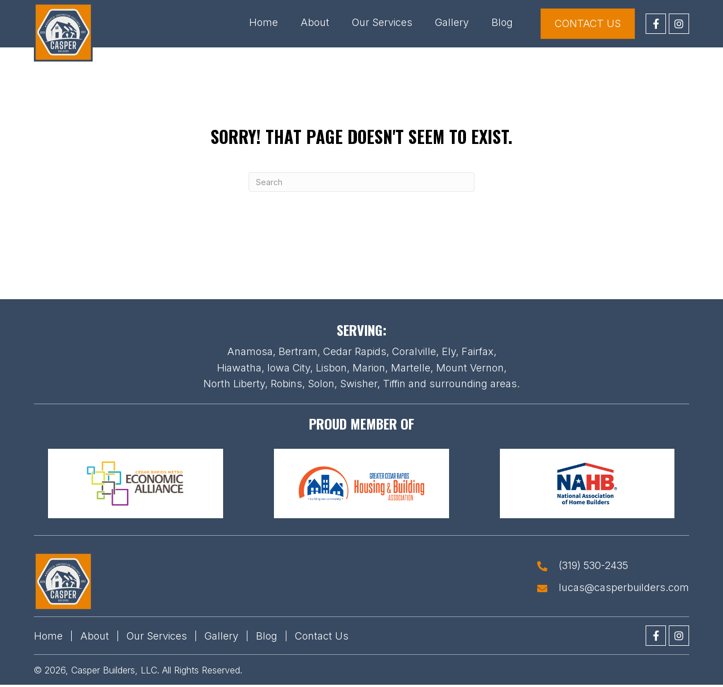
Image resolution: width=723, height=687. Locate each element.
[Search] (361, 182)
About (94, 636)
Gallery (221, 636)
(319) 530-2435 (593, 566)
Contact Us (322, 636)
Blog (266, 636)
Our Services (157, 636)
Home (48, 636)
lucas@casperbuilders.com (624, 587)
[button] (656, 24)
